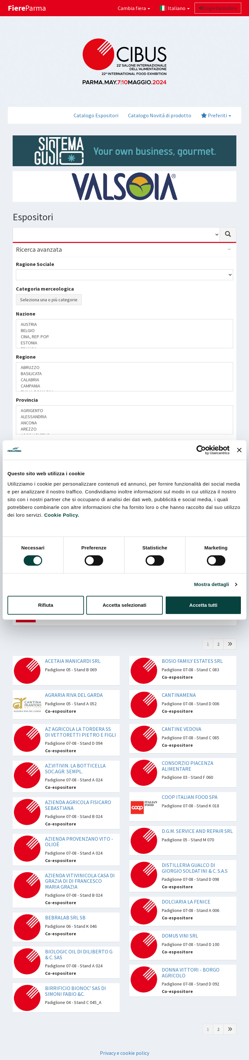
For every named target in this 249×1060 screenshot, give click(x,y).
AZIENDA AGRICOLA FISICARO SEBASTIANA (78, 805)
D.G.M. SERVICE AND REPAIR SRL (197, 831)
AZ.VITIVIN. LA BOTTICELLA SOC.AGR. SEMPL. (75, 768)
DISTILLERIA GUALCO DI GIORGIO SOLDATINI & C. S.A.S (195, 868)
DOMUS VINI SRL (180, 935)
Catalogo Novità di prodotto (159, 115)
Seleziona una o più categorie (48, 300)
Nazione (25, 313)
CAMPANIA (124, 386)
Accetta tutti (203, 605)
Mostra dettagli (211, 584)
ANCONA (124, 423)
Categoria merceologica (45, 288)
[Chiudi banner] (239, 450)
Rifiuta (45, 605)
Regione (26, 356)
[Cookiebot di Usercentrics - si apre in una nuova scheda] (201, 450)
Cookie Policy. (61, 515)
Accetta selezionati (124, 605)
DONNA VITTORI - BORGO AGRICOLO (190, 972)
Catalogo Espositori (96, 115)
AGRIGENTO (124, 411)
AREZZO (124, 429)
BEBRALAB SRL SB (65, 917)
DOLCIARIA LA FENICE (186, 901)
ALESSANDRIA (124, 417)
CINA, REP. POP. (124, 337)
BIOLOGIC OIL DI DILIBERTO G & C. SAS (79, 954)
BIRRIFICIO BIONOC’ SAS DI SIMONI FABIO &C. (75, 991)
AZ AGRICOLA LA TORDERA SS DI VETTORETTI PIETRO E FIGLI (80, 732)
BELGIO (124, 331)
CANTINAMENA (179, 695)
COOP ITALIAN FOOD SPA (190, 797)
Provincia (27, 400)
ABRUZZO (124, 367)
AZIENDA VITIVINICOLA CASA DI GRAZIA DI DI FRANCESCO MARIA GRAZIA (80, 881)
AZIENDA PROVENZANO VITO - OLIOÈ (79, 841)
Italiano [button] (175, 8)
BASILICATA (124, 374)
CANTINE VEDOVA (181, 729)
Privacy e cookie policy (124, 1053)
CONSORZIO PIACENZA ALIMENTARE (187, 766)
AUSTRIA (124, 324)
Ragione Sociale (35, 264)
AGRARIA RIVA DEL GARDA (74, 695)
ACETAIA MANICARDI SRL (73, 661)
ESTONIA (124, 343)
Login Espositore (218, 8)
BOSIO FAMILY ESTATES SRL (192, 661)
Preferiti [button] (216, 115)
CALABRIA (124, 380)
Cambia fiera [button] (134, 8)
